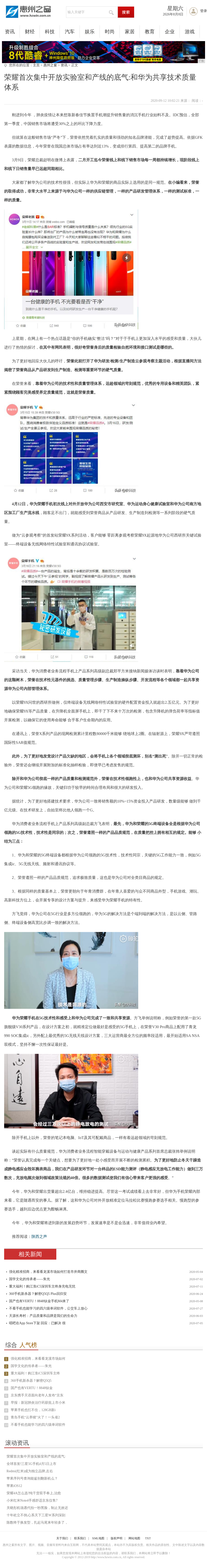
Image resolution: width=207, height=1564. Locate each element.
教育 (150, 31)
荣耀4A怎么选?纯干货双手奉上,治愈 (34, 1493)
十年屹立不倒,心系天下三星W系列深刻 (36, 1515)
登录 (203, 11)
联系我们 (80, 1538)
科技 (50, 31)
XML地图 (98, 1538)
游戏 (190, 31)
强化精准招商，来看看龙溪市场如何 (38, 1358)
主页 (36, 65)
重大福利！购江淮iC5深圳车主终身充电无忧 (42, 1286)
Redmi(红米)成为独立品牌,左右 (30, 1471)
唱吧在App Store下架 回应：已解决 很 (37, 1323)
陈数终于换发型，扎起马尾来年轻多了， (37, 1522)
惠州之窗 (50, 65)
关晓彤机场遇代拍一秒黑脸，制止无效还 (37, 1508)
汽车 (70, 31)
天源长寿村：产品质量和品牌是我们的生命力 (43, 1316)
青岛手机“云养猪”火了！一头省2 (35, 1417)
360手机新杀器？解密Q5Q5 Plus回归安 (38, 1294)
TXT (148, 1538)
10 (6, 1425)
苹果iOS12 (14, 1486)
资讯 (10, 31)
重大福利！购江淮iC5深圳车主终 (35, 1373)
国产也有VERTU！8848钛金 (32, 1388)
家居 (130, 31)
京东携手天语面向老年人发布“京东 (37, 1395)
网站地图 (134, 1538)
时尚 (110, 31)
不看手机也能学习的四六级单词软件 (38, 1424)
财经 (30, 31)
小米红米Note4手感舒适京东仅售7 (32, 1500)
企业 (170, 31)
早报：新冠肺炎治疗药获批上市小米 (38, 1402)
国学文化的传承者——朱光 (29, 1279)
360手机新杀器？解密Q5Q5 (31, 1380)
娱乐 (90, 31)
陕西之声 (39, 1236)
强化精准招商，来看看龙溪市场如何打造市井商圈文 (48, 1272)
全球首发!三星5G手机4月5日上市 (31, 1464)
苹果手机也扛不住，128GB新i (33, 1410)
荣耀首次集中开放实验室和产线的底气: (36, 1456)
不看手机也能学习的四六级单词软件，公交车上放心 (48, 1308)
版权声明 (116, 1538)
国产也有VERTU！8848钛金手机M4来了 (39, 1301)
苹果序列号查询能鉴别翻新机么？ (32, 1478)
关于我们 (62, 1538)
